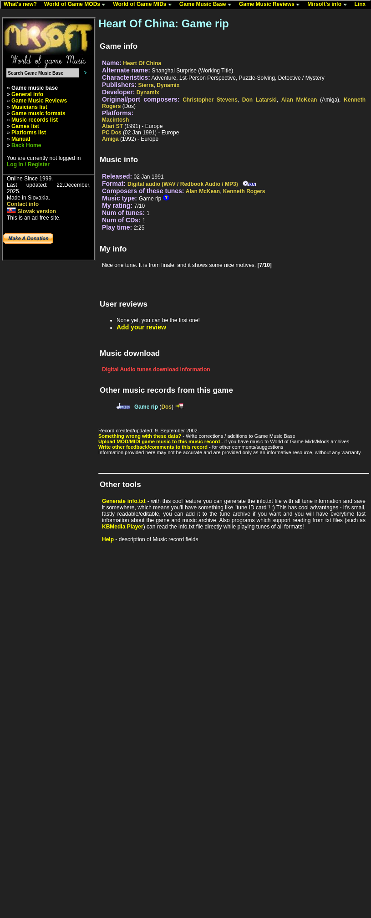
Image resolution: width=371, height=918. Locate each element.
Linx (362, 4)
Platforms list (28, 132)
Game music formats (38, 113)
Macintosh (115, 120)
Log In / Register (28, 164)
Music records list (34, 120)
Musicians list (29, 107)
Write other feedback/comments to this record (153, 447)
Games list (25, 126)
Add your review (141, 327)
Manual (20, 139)
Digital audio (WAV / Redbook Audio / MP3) (182, 184)
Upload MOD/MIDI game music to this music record (159, 441)
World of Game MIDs (144, 4)
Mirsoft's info (329, 4)
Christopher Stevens (210, 100)
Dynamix (168, 85)
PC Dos (112, 132)
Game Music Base (207, 4)
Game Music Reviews (272, 4)
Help (108, 539)
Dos (166, 407)
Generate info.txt (124, 501)
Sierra (146, 85)
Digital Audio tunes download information (156, 369)
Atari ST (112, 126)
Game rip (146, 407)
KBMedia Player (122, 526)
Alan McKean (299, 100)
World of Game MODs (77, 4)
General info (27, 94)
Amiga (110, 139)
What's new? (22, 4)
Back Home (26, 145)
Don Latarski (259, 100)
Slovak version (31, 211)
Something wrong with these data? (139, 436)
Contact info (23, 204)
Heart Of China (142, 63)
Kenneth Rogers (244, 191)
